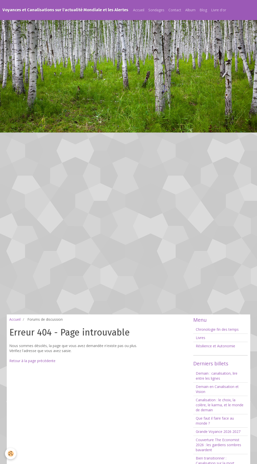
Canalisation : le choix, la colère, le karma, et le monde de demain (219, 404)
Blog (203, 10)
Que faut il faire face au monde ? (215, 421)
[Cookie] (10, 453)
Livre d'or (218, 10)
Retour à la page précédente (32, 360)
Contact (174, 10)
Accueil (138, 10)
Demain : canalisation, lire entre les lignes (216, 376)
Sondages (156, 10)
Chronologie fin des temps (217, 329)
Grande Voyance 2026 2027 (218, 431)
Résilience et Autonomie (215, 346)
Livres (200, 337)
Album (190, 10)
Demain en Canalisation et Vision (217, 389)
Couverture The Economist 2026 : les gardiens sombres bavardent (218, 444)
